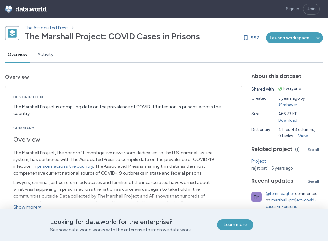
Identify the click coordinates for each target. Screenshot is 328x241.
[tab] (17, 55)
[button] (318, 37)
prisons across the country (65, 166)
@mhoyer (287, 104)
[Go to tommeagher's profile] (256, 197)
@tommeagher (280, 193)
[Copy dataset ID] (205, 36)
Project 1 (260, 161)
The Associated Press (47, 27)
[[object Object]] (289, 37)
